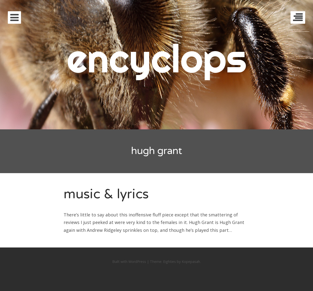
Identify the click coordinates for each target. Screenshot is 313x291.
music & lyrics (106, 194)
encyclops (156, 58)
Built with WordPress (129, 261)
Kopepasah (191, 261)
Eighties (169, 261)
